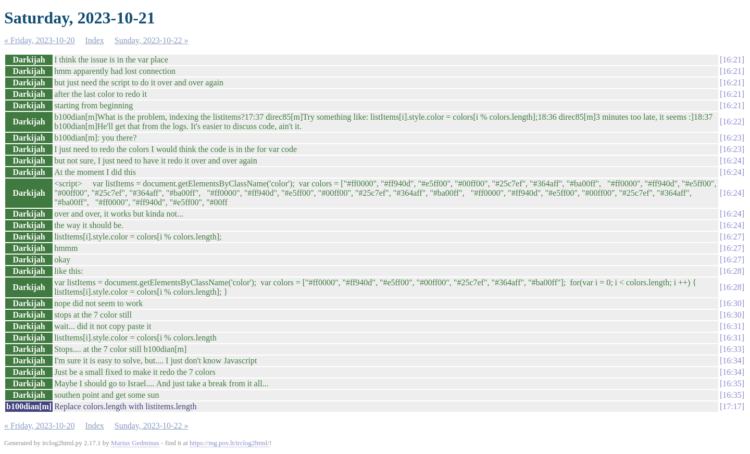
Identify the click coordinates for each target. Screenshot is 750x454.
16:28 (731, 271)
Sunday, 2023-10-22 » (152, 40)
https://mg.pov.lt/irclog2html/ (229, 443)
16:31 (731, 326)
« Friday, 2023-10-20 (39, 40)
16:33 (731, 349)
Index (94, 40)
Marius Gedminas (135, 443)
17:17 (731, 406)
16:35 (731, 383)
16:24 (731, 160)
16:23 (731, 137)
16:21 (731, 59)
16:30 (731, 303)
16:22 (731, 121)
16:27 (731, 236)
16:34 (731, 360)
